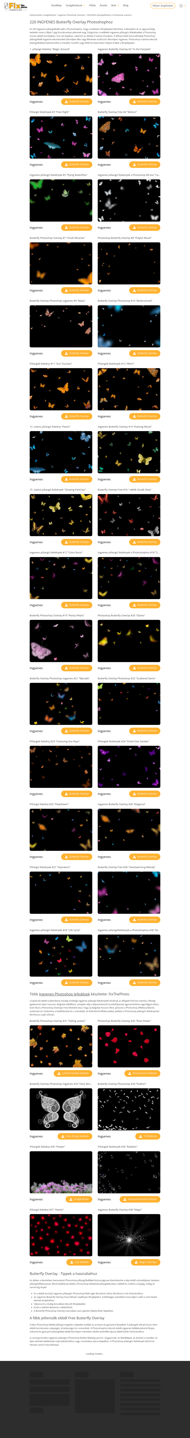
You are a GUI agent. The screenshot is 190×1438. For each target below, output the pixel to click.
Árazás (103, 5)
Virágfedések (81, 1199)
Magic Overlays (148, 1262)
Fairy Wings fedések (77, 1136)
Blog (125, 5)
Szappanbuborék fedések (142, 1199)
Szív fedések (81, 1262)
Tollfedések (150, 1136)
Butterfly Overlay (79, 101)
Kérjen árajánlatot (163, 5)
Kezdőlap (56, 5)
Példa (92, 5)
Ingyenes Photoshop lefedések (64, 994)
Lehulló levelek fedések (75, 1073)
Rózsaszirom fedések (144, 1073)
